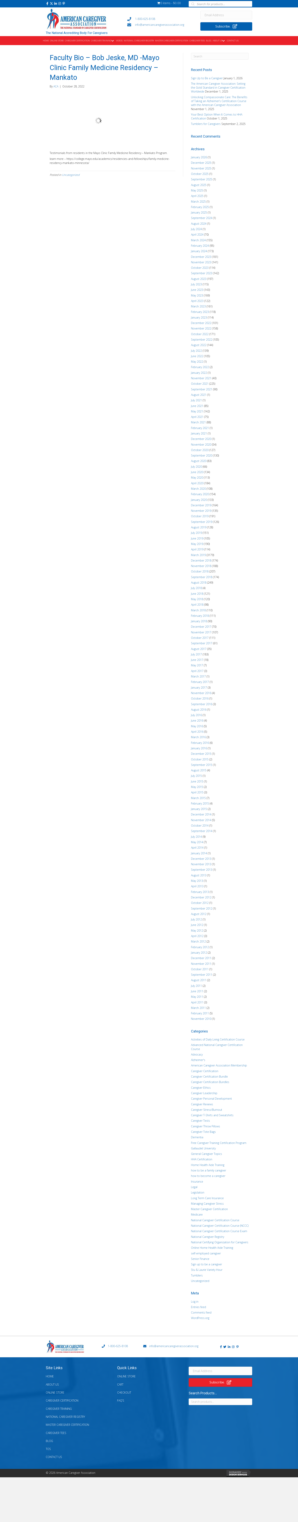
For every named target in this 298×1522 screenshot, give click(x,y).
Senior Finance (200, 1259)
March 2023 (198, 306)
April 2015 (197, 792)
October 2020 (200, 450)
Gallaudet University (203, 1148)
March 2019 (198, 555)
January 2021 (199, 433)
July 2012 (196, 919)
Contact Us (54, 1457)
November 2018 (201, 566)
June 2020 (197, 472)
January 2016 (199, 748)
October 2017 (200, 638)
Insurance (197, 1181)
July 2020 (196, 466)
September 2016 (201, 704)
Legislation (197, 1192)
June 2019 (197, 538)
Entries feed (198, 1307)
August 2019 (198, 527)
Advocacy (197, 1054)
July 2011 (196, 986)
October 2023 (200, 268)
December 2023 (201, 257)
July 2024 (196, 229)
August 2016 (198, 709)
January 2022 (199, 373)
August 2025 (198, 185)
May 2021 (197, 411)
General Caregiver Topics (206, 1154)
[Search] (219, 56)
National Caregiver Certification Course (215, 1220)
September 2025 (201, 179)
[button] (47, 3)
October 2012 (200, 903)
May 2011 (197, 997)
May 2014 (197, 842)
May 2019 (197, 544)
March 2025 (198, 201)
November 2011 (201, 964)
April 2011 (197, 1002)
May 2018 (197, 599)
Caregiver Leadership (204, 1093)
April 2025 (197, 196)
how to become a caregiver (208, 1176)
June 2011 (197, 991)
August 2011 (198, 980)
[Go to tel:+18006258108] (160, 19)
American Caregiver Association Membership (219, 1065)
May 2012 (197, 930)
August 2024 (198, 223)
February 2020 (200, 494)
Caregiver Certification (204, 1071)
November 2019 (201, 511)
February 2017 (200, 682)
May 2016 (197, 726)
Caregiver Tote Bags (203, 1132)
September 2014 (201, 831)
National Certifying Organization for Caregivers (219, 1242)
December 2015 (201, 754)
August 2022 (198, 345)
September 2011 (201, 974)
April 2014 (197, 847)
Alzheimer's (198, 1060)
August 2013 (198, 875)
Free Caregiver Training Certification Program (218, 1143)
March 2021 (198, 422)
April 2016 (197, 731)
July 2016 (196, 715)
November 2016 (201, 693)
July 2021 (196, 400)
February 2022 (200, 367)
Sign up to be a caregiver (206, 1264)
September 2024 (201, 218)
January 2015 (199, 809)
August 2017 (198, 649)
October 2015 (200, 759)
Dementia (197, 1137)
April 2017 (197, 671)
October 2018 (200, 571)
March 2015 (198, 798)
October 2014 (200, 825)
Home (50, 1376)
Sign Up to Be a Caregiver (207, 78)
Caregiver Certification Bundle (209, 1076)
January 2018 (199, 621)
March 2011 (198, 1008)
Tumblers (197, 1275)
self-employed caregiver (206, 1253)
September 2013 (201, 869)
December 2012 (201, 897)
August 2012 (198, 914)
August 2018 (198, 582)
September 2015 (201, 765)
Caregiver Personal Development (211, 1098)
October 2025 (200, 174)
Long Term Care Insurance (207, 1198)
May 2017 (197, 665)
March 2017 (198, 676)
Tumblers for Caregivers (206, 124)
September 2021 (201, 389)
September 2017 (201, 643)
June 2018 (197, 593)
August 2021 (198, 395)
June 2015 (197, 781)
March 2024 (198, 240)
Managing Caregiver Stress (207, 1203)
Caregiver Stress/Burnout (206, 1110)
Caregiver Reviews (202, 1104)
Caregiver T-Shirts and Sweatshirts (212, 1115)
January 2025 (199, 212)
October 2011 (200, 969)
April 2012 (197, 936)
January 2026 (199, 157)
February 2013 (200, 892)
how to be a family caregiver (208, 1170)
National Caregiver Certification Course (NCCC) (219, 1225)
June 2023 (197, 290)
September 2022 (201, 339)
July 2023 (196, 284)
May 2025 (197, 190)
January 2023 (199, 317)
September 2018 (201, 577)
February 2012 (200, 947)
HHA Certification (201, 1159)
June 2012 (197, 925)
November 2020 (201, 444)
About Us (52, 1384)
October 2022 (200, 334)
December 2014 (201, 814)
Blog (49, 1441)
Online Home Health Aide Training (212, 1248)
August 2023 (198, 279)
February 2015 (200, 803)
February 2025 (200, 207)
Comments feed (201, 1312)
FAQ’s (120, 1400)
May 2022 (197, 361)
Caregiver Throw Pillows (205, 1126)
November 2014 (201, 820)
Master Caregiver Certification (209, 1209)
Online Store (55, 1392)
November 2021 (201, 378)
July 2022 (196, 350)
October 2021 (200, 383)
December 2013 (201, 859)
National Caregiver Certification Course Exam (219, 1231)
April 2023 (197, 301)
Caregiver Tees (56, 1433)
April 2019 (197, 549)
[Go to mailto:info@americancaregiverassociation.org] (160, 25)
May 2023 (197, 295)
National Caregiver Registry (207, 1237)
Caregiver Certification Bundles (210, 1082)
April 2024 (197, 234)
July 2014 (196, 836)
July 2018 (196, 588)
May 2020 (197, 477)
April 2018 (197, 604)
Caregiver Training (59, 1409)
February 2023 (200, 312)
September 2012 (201, 908)
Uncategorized (71, 175)
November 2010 (201, 1019)
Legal (194, 1187)
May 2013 (197, 881)
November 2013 (201, 864)
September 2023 (201, 273)
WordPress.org (200, 1318)
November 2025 (201, 168)
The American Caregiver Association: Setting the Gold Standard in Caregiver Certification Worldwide (218, 87)
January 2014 (199, 853)
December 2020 (201, 439)
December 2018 (201, 560)
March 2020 (198, 488)
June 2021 (197, 406)
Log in (194, 1301)
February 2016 (200, 743)
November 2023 (201, 262)
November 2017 (201, 632)
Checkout (124, 1392)
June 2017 (197, 660)
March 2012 (198, 941)
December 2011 (201, 958)
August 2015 (198, 770)
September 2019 (201, 522)
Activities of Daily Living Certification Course (218, 1039)
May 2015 (197, 787)
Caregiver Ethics (201, 1087)
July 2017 (196, 654)
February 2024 (200, 245)
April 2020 (197, 483)
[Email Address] (226, 15)
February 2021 (200, 428)
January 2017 (199, 687)
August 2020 (198, 461)
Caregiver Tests (200, 1120)
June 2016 (197, 720)
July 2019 (196, 533)
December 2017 (201, 626)
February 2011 (200, 1013)
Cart (120, 1384)
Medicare (197, 1214)
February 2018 (200, 616)
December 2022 (201, 323)
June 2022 (197, 356)
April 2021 (197, 417)
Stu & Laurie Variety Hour (206, 1270)
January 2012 (199, 952)
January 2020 (199, 500)
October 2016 (200, 698)
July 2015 (196, 776)
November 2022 (201, 328)
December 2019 (201, 505)
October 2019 (200, 516)
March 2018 (198, 610)
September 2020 (201, 455)
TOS (48, 1449)
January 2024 (199, 251)
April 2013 (197, 886)
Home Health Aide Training (207, 1165)
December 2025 (201, 163)
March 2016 (198, 737)
